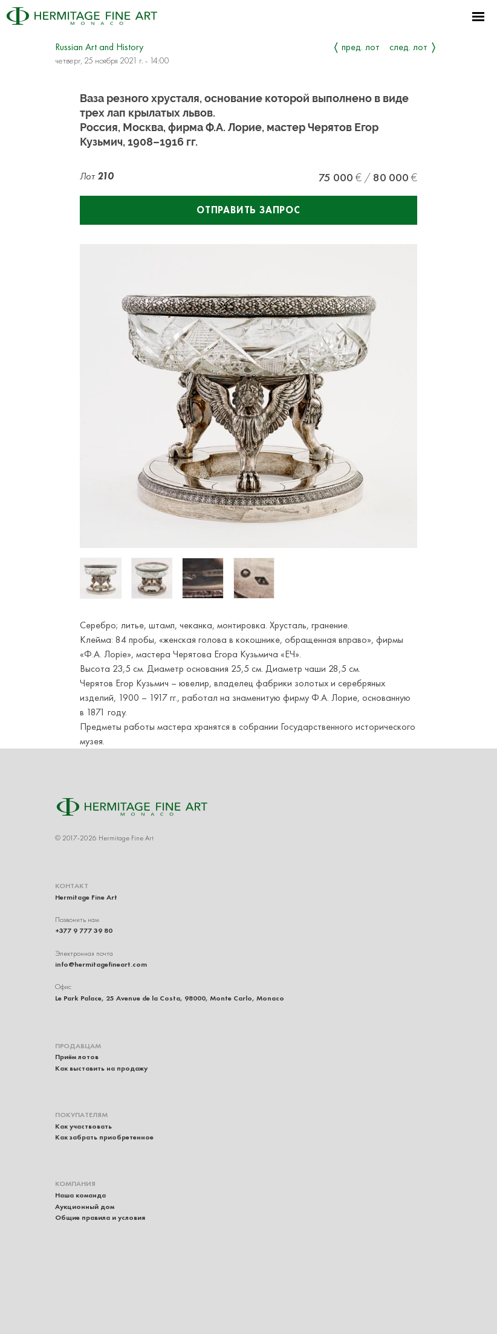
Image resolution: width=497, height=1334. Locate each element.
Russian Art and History (99, 47)
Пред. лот (361, 47)
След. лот (408, 47)
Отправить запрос (248, 210)
